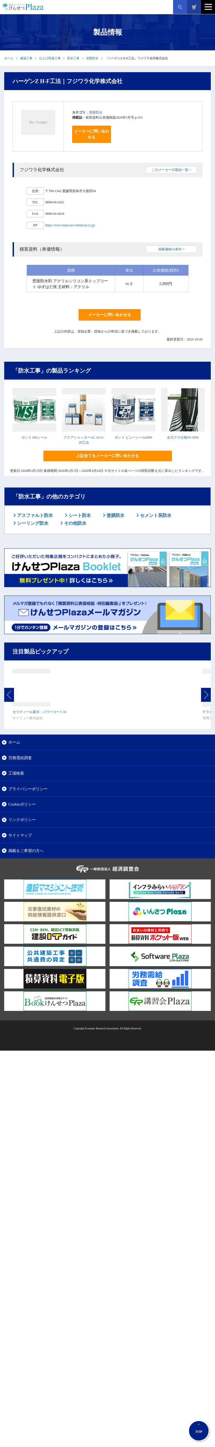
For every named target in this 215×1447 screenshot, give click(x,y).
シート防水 (79, 515)
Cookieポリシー (22, 804)
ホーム (8, 58)
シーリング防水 (32, 523)
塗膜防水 (92, 58)
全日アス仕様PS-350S (183, 437)
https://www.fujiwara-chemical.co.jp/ (70, 225)
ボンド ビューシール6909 (133, 437)
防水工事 (73, 58)
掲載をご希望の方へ (26, 850)
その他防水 (74, 523)
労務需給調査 (20, 758)
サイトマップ (20, 835)
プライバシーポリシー (28, 789)
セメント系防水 (155, 515)
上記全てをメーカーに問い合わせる (107, 456)
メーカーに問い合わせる (91, 134)
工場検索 (16, 773)
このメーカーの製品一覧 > (171, 170)
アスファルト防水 (34, 515)
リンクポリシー (22, 819)
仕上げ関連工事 (50, 58)
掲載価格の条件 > (171, 249)
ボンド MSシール (34, 437)
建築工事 (26, 58)
